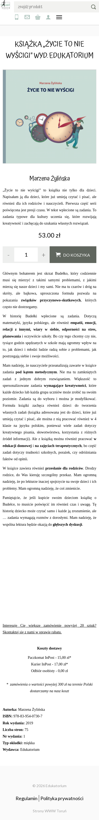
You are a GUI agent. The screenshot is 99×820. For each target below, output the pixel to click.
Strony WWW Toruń (50, 811)
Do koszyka (76, 254)
